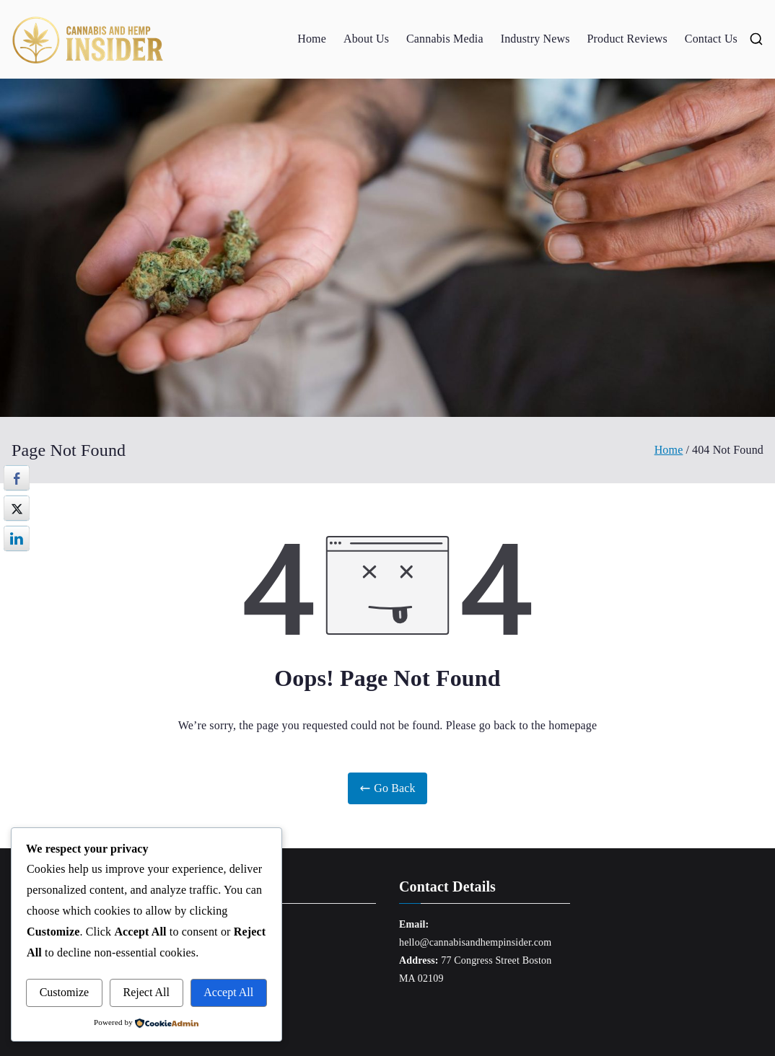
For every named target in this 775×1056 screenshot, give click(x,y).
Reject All (146, 992)
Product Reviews (627, 38)
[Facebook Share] (17, 478)
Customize (64, 992)
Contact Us (711, 38)
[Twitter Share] (17, 509)
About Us (366, 38)
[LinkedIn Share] (17, 539)
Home (311, 38)
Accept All (228, 992)
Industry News (535, 38)
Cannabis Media (444, 38)
